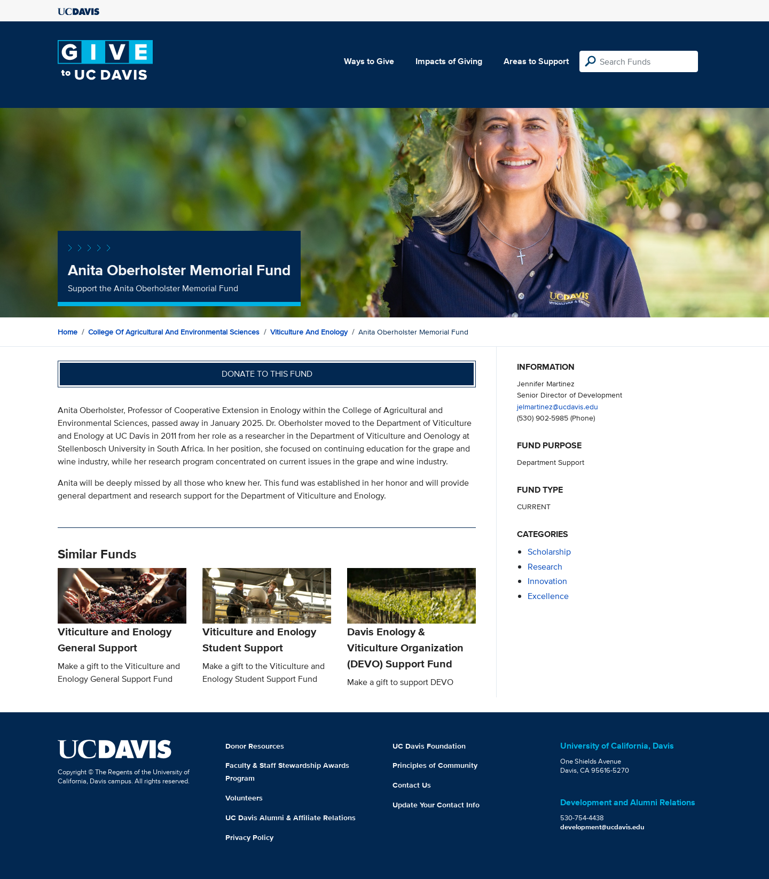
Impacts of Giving (448, 61)
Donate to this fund (267, 374)
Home (67, 331)
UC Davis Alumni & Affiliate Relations (290, 817)
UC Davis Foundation (429, 746)
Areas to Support (536, 61)
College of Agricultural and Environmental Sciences (174, 331)
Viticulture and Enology (309, 331)
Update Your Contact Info (436, 804)
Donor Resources (254, 746)
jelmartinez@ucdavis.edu (557, 406)
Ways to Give (369, 61)
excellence (548, 596)
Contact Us (412, 785)
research (545, 567)
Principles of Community (435, 765)
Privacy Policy (249, 837)
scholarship (549, 552)
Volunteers (244, 797)
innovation (547, 581)
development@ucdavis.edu (602, 827)
